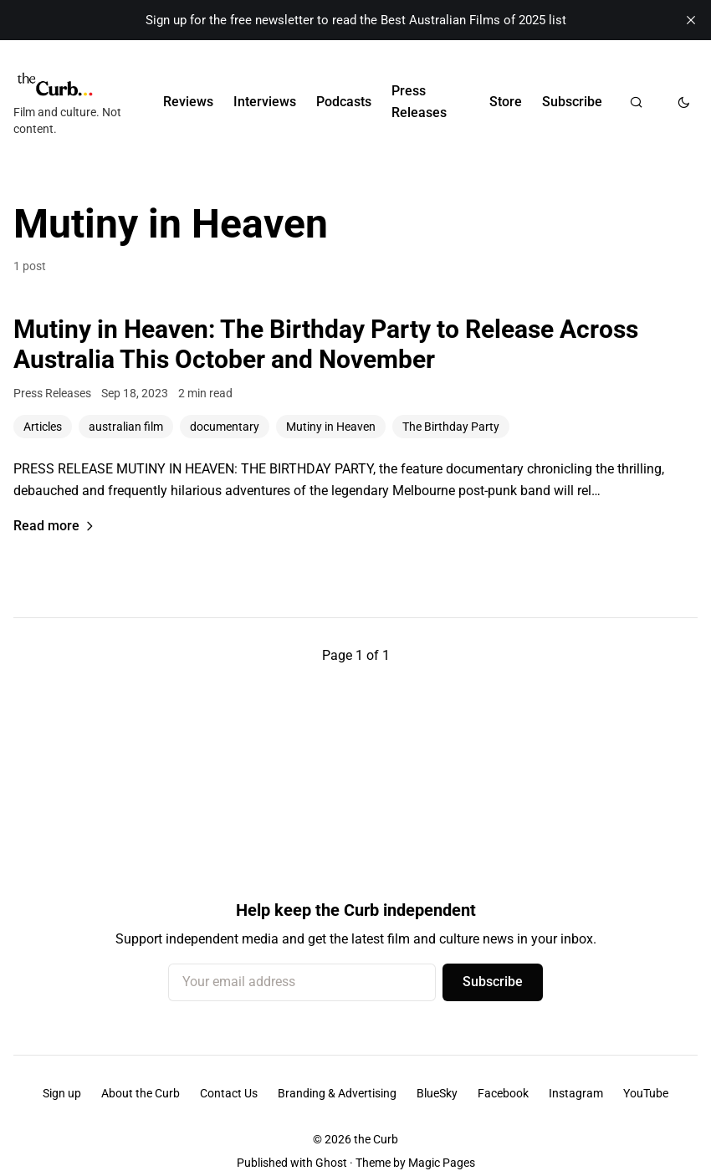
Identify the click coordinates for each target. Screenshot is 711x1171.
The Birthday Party (450, 426)
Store (505, 102)
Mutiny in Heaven (331, 426)
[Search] (636, 102)
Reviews (188, 102)
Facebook (503, 1093)
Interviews (264, 102)
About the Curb (140, 1093)
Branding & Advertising (337, 1093)
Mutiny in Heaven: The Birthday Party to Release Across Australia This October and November (325, 344)
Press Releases (419, 101)
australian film (126, 426)
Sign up (62, 1093)
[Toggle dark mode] (684, 102)
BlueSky (437, 1093)
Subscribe (572, 102)
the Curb (376, 1139)
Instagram (576, 1093)
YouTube (645, 1093)
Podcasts (343, 102)
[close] (691, 20)
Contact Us (229, 1093)
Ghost (331, 1162)
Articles (42, 426)
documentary (224, 426)
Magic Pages (441, 1162)
